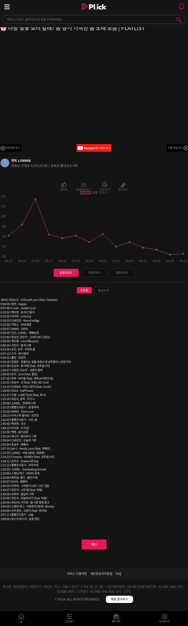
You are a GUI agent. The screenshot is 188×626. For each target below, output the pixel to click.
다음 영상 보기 (175, 148)
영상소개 (103, 290)
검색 (178, 20)
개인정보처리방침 (101, 573)
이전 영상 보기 (13, 148)
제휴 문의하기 (119, 599)
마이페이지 (164, 619)
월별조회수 (122, 273)
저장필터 (117, 619)
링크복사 (123, 189)
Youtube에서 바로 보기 (94, 148)
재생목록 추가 (83, 189)
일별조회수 (66, 273)
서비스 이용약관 (77, 573)
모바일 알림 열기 (181, 6)
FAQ (118, 573)
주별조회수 (94, 273)
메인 (94, 544)
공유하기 (105, 189)
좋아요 (64, 189)
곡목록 (84, 290)
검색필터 (70, 619)
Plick (94, 11)
